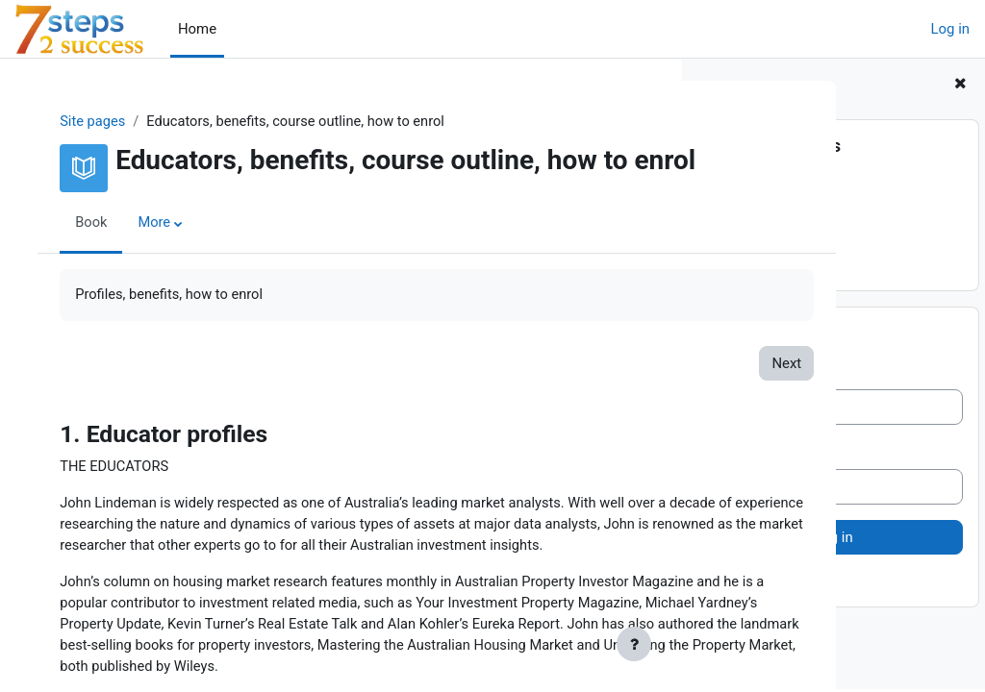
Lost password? (754, 583)
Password (736, 452)
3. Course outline (758, 229)
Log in (950, 28)
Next (617, 388)
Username (737, 374)
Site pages (101, 122)
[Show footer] (634, 644)
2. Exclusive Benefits (769, 207)
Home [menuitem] (197, 28)
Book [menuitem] (100, 248)
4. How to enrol (752, 251)
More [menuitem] (163, 248)
